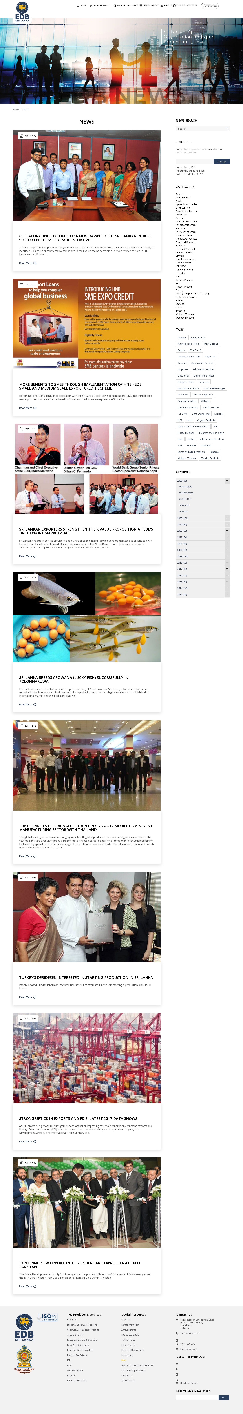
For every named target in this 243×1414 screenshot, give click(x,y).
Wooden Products (185, 317)
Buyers (181, 350)
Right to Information (130, 1325)
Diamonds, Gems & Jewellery (80, 1350)
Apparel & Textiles (75, 1335)
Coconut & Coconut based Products (83, 1330)
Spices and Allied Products (191, 451)
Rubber (179, 300)
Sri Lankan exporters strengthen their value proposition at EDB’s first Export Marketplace (86, 531)
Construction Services (187, 221)
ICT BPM (182, 413)
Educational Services (186, 224)
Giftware (180, 255)
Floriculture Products (186, 238)
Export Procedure (129, 1345)
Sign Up (222, 161)
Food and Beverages (214, 388)
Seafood (180, 303)
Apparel (180, 194)
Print (180, 439)
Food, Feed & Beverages (78, 1345)
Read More (25, 263)
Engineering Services (186, 231)
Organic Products (185, 279)
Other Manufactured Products (193, 426)
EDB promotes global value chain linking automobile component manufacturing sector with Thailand (86, 827)
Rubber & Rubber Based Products (82, 1325)
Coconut (180, 218)
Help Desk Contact (188, 1383)
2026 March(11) (185, 499)
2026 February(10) (186, 493)
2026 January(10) (185, 486)
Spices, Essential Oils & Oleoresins (82, 1340)
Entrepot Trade (184, 235)
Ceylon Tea (181, 214)
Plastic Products (184, 286)
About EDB (202, 13)
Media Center (127, 1355)
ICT (68, 1360)
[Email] (197, 1397)
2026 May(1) (183, 511)
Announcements (129, 1330)
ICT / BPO (181, 266)
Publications (127, 1375)
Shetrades (206, 445)
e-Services (213, 5)
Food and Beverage (186, 242)
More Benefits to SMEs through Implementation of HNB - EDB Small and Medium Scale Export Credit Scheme (80, 386)
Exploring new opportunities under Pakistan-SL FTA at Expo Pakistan (79, 1264)
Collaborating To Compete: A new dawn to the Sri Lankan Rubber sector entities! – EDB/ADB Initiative (85, 237)
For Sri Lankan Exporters (173, 13)
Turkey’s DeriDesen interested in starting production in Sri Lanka (86, 977)
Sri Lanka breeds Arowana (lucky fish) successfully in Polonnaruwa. (73, 679)
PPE (178, 283)
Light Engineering (185, 269)
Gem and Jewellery (185, 252)
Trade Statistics (128, 1380)
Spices (179, 307)
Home (16, 109)
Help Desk (126, 1319)
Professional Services (186, 297)
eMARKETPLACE (128, 1340)
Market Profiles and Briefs (133, 1350)
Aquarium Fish (183, 197)
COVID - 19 (195, 350)
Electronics (183, 375)
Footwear (181, 245)
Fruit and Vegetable (186, 248)
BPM (69, 1365)
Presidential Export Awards (133, 1370)
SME (180, 445)
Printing (180, 290)
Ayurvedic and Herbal (186, 204)
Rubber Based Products (212, 439)
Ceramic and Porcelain (187, 211)
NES (178, 276)
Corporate (183, 369)
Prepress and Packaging (211, 432)
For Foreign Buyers (138, 13)
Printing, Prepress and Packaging (193, 293)
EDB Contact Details (130, 1335)
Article (179, 200)
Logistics (180, 273)
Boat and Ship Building (77, 1355)
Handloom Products (186, 259)
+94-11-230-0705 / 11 (189, 1333)
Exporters (204, 382)
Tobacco (180, 310)
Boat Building (183, 207)
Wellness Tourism (185, 314)
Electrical (180, 228)
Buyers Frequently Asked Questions (137, 1365)
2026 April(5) (184, 505)
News (189, 420)
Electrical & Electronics (77, 1380)
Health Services (183, 262)
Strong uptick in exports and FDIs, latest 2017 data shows (78, 1118)
